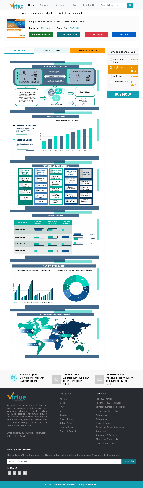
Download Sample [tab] (87, 50)
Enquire (124, 34)
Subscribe (128, 461)
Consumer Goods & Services (110, 427)
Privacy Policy (66, 419)
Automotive (101, 415)
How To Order (66, 427)
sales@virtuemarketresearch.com (29, 433)
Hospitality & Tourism (106, 443)
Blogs (62, 402)
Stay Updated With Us (19, 449)
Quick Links (102, 393)
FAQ (62, 407)
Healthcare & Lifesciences (108, 402)
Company (65, 393)
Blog (75, 5)
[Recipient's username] (64, 461)
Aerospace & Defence (106, 435)
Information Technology (43, 13)
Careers (63, 411)
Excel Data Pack (118, 61)
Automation (102, 419)
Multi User (118, 76)
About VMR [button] (89, 5)
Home (32, 5)
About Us (64, 398)
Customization (69, 34)
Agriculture (101, 431)
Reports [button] (44, 5)
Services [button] (60, 5)
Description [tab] (19, 50)
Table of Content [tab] (52, 50)
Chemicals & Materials (107, 439)
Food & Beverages (104, 398)
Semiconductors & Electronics (110, 407)
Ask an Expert (96, 34)
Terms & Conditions (69, 431)
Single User (118, 67)
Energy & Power (103, 423)
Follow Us (12, 467)
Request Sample (41, 34)
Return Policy (66, 423)
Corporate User (120, 81)
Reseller (63, 415)
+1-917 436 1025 (19, 435)
